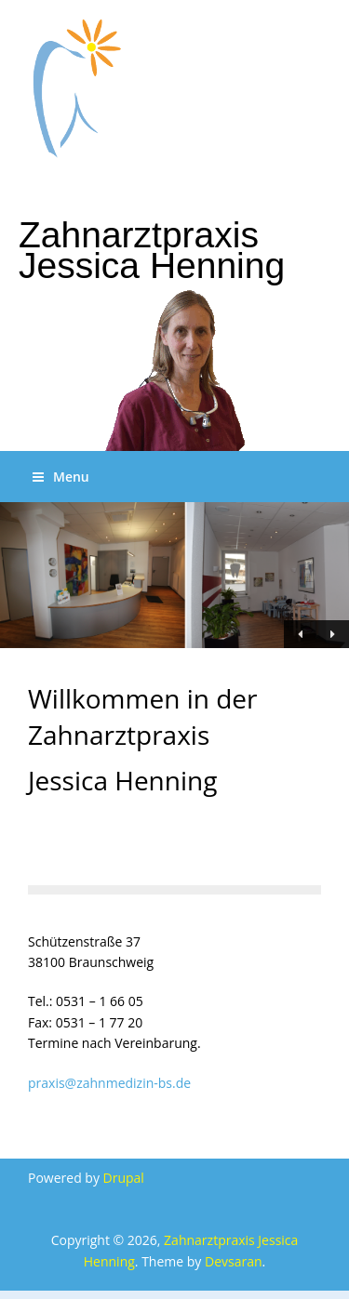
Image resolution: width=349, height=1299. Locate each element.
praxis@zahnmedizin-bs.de (109, 1083)
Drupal (123, 1177)
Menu (61, 476)
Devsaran (233, 1261)
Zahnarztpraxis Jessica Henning (152, 250)
